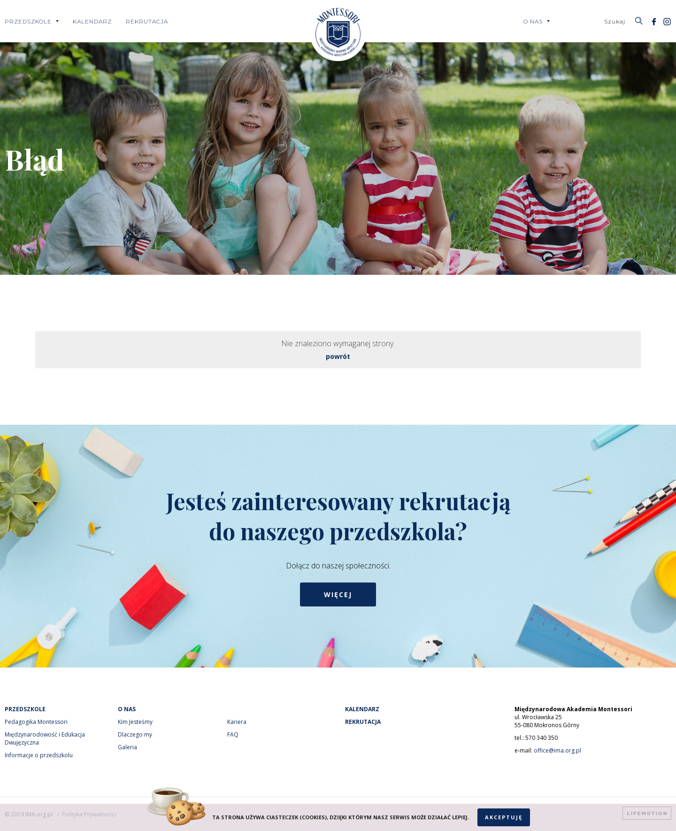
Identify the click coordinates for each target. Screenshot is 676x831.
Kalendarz (92, 21)
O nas (533, 21)
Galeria (127, 747)
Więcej (338, 594)
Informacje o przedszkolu (39, 755)
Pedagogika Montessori (36, 722)
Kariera (236, 722)
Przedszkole (28, 21)
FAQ (232, 734)
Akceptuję (503, 817)
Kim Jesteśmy (135, 722)
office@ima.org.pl (557, 750)
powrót (338, 356)
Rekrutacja (147, 21)
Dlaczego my (135, 734)
